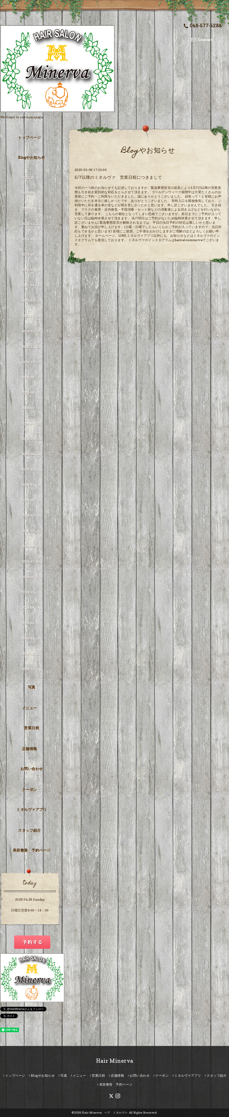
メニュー (29, 708)
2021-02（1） (32, 316)
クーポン (29, 789)
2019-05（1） (32, 592)
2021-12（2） (32, 224)
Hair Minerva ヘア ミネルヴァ (104, 1112)
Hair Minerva (114, 1060)
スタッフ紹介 (29, 830)
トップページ (29, 137)
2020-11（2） (32, 347)
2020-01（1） (32, 485)
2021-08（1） (32, 254)
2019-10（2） (32, 515)
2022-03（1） (32, 208)
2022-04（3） (32, 193)
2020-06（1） (32, 423)
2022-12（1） (32, 178)
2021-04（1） (32, 285)
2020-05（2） (32, 439)
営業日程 (31, 728)
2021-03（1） (32, 301)
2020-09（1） (32, 377)
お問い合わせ (31, 768)
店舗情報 (29, 748)
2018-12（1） (32, 654)
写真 (31, 687)
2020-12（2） (32, 331)
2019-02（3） (32, 623)
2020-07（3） (32, 408)
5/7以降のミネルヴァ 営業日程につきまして (118, 177)
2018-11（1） (32, 669)
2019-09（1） (32, 531)
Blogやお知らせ (31, 157)
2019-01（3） (32, 638)
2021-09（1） (32, 239)
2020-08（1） (32, 393)
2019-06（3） (32, 577)
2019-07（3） (32, 562)
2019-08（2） (32, 546)
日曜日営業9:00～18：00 (30, 910)
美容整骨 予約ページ (32, 850)
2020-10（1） (32, 362)
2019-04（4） (32, 608)
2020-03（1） (32, 469)
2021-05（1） (32, 270)
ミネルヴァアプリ (31, 809)
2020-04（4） (32, 454)
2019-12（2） (32, 500)
